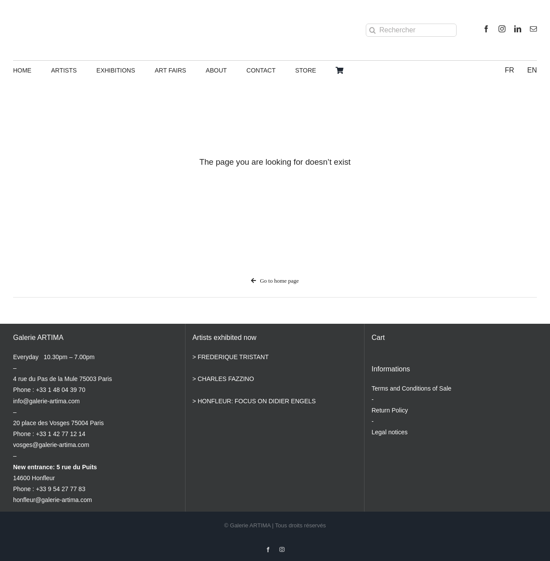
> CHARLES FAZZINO (223, 378)
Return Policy (389, 410)
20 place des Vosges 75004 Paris (58, 422)
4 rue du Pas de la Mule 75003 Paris (62, 378)
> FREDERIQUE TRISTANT (230, 356)
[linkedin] (517, 28)
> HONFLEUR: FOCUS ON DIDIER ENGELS (254, 401)
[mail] (533, 28)
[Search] (372, 30)
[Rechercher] (411, 30)
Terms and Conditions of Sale (411, 388)
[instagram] (501, 28)
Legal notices (389, 432)
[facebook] (486, 28)
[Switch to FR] (509, 70)
